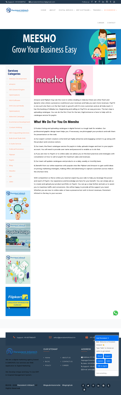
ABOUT (53, 10)
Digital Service (66, 10)
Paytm (11, 160)
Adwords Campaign (16, 116)
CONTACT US (66, 361)
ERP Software (83, 10)
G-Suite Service (15, 144)
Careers (100, 361)
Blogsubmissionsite (51, 385)
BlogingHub (67, 385)
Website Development (18, 79)
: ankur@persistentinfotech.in (64, 337)
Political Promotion (16, 149)
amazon (12, 84)
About (99, 356)
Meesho (12, 171)
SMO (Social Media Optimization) (16, 108)
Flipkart (12, 154)
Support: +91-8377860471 (26, 337)
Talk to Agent (102, 366)
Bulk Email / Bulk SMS (17, 138)
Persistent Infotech (25, 385)
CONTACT (111, 23)
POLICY (47, 365)
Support (108, 356)
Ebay (11, 165)
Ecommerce (109, 10)
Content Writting (15, 127)
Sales (108, 361)
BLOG (46, 361)
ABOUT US (65, 357)
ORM (11, 182)
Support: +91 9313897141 (17, 2)
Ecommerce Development (19, 122)
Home (43, 10)
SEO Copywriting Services (19, 133)
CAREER (100, 23)
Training (97, 10)
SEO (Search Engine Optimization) (17, 92)
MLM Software (14, 100)
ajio (10, 176)
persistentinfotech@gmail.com (43, 2)
